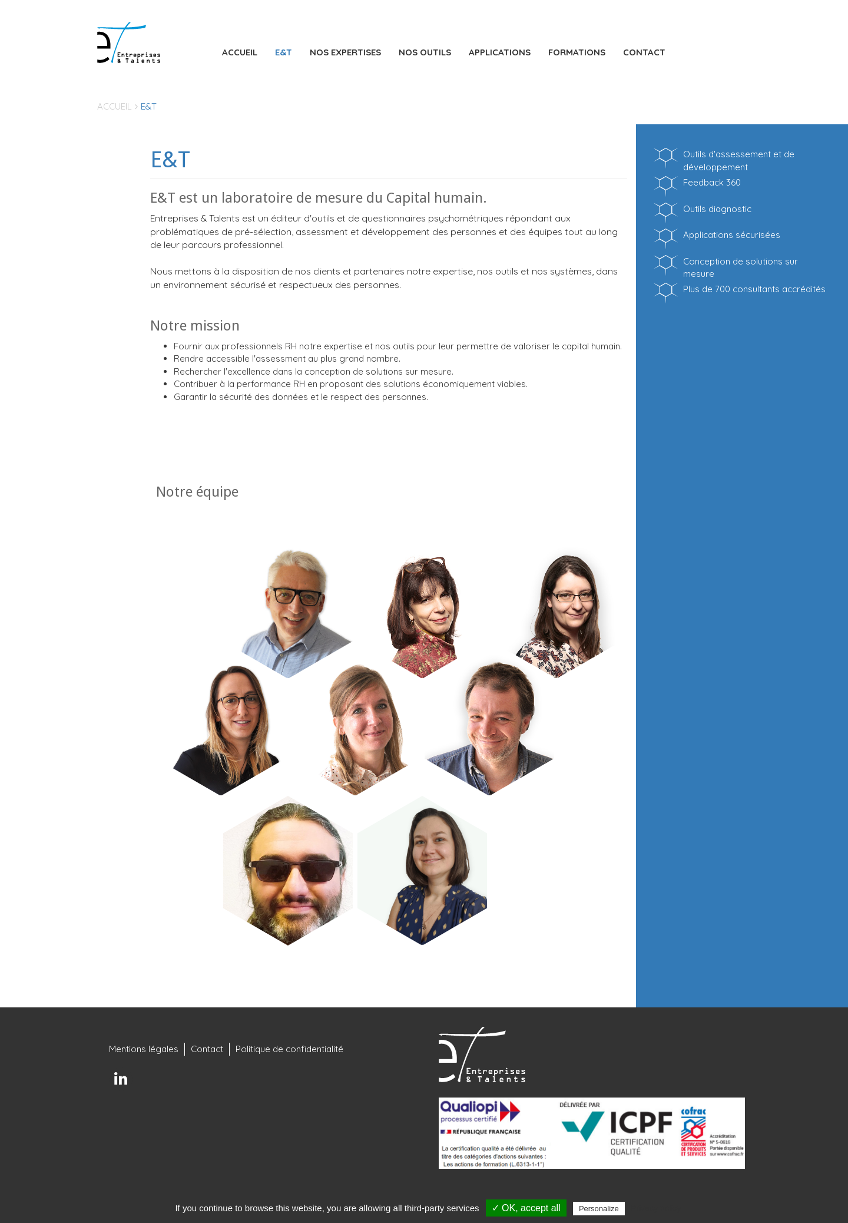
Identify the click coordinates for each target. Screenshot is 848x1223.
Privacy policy (656, 1208)
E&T (283, 52)
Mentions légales (143, 1049)
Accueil (239, 52)
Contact (644, 52)
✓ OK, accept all (526, 1208)
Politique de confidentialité (289, 1049)
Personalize (599, 1208)
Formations (576, 52)
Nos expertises (345, 52)
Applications (500, 52)
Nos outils (425, 52)
